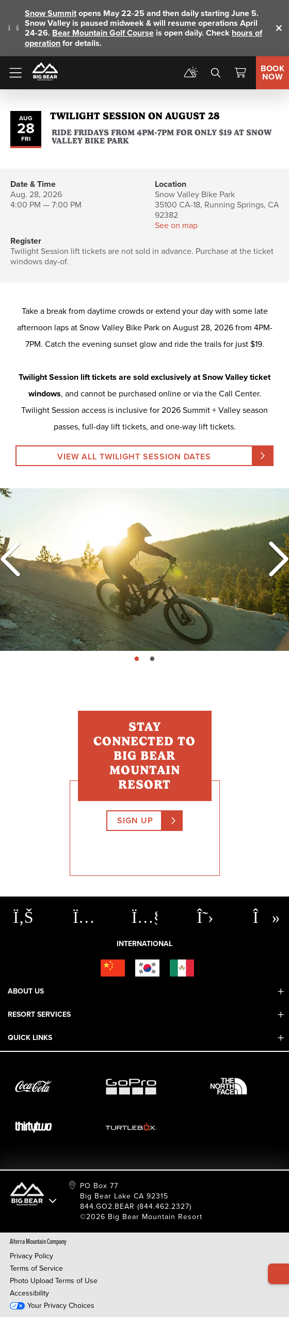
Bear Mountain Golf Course (103, 33)
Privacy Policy (31, 1256)
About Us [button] (26, 991)
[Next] (273, 559)
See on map (176, 225)
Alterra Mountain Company (38, 1241)
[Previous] (10, 559)
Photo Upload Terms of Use (54, 1280)
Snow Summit (50, 13)
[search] (215, 72)
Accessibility (29, 1293)
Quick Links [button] (30, 1037)
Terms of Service (36, 1268)
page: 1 (138, 659)
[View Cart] (240, 72)
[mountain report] (191, 72)
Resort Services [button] (39, 1014)
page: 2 (153, 659)
